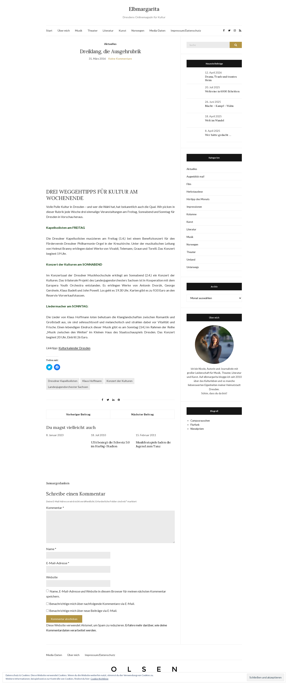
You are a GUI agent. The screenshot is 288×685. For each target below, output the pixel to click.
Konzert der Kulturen (119, 380)
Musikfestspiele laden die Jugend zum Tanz (153, 444)
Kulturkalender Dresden (74, 348)
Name (51, 549)
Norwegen (137, 30)
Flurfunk (195, 424)
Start (49, 30)
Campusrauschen (200, 420)
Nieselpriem (197, 428)
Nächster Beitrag (142, 414)
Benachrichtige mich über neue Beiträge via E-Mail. (83, 610)
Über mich (64, 30)
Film (189, 184)
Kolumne (191, 214)
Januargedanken (57, 483)
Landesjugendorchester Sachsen (68, 386)
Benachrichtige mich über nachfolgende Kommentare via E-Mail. (92, 603)
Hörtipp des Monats (198, 199)
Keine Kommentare (120, 58)
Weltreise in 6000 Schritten (222, 91)
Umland (191, 259)
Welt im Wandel (215, 120)
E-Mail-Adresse (57, 563)
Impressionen (194, 206)
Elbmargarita (144, 9)
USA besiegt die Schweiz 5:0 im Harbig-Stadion (110, 444)
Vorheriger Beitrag (78, 414)
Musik (78, 30)
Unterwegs (193, 267)
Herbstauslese (195, 191)
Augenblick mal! (196, 176)
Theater (92, 30)
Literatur (108, 30)
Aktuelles (110, 43)
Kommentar (55, 507)
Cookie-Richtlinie (99, 678)
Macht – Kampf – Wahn (219, 106)
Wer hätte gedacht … (218, 135)
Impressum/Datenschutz (186, 30)
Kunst (122, 30)
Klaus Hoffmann (92, 380)
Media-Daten (157, 30)
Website (52, 577)
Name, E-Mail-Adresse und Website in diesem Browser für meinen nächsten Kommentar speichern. (106, 593)
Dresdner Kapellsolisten (62, 380)
